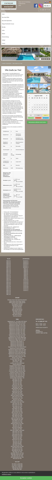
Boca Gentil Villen (5, 17)
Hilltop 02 (26, 270)
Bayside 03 (25, 262)
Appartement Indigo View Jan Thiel (17, 340)
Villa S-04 (8, 282)
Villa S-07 (8, 285)
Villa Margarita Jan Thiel (17, 419)
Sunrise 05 (25, 282)
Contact (3, 43)
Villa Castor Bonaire (17, 308)
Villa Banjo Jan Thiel (17, 387)
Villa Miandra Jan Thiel (17, 422)
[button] (40, 59)
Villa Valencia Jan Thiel (17, 449)
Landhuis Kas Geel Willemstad (17, 363)
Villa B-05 (8, 266)
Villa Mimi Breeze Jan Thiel (17, 423)
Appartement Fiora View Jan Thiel (17, 336)
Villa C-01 (8, 267)
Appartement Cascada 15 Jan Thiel (17, 328)
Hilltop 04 (26, 273)
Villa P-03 (8, 275)
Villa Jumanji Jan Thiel (17, 411)
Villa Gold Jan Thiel (17, 407)
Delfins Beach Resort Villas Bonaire (17, 302)
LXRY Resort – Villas (17, 361)
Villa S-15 (8, 289)
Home (3, 14)
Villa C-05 (8, 271)
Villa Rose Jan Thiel (17, 441)
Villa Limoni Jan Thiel (17, 416)
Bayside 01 (25, 260)
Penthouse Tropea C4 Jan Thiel (17, 372)
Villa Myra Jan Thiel (17, 426)
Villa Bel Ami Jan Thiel (17, 391)
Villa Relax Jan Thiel (17, 437)
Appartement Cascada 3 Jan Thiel (17, 329)
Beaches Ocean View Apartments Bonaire (17, 299)
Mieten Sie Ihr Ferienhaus (24, 2)
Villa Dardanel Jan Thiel (17, 398)
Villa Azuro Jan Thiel (17, 384)
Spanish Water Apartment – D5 (17, 377)
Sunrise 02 (25, 279)
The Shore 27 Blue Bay (17, 465)
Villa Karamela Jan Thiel (17, 412)
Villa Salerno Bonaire (17, 314)
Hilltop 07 (26, 275)
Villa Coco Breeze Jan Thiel (17, 395)
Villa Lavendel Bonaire (17, 309)
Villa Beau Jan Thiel (17, 390)
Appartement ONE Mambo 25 (17, 343)
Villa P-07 (8, 278)
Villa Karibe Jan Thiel (17, 414)
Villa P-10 (8, 281)
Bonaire (3, 33)
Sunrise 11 (25, 290)
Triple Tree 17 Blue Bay (17, 466)
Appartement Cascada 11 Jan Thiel (17, 325)
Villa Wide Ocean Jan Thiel (17, 454)
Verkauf (3, 40)
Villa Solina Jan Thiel (17, 445)
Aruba (3, 30)
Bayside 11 (25, 266)
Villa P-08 (8, 279)
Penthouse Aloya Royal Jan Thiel (17, 367)
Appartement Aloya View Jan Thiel (17, 324)
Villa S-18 (8, 291)
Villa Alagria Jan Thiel (17, 380)
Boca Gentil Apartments (7, 20)
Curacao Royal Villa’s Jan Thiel (17, 359)
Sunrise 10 (25, 289)
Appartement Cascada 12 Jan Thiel (17, 326)
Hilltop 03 (26, 271)
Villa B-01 (8, 260)
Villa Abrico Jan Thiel (17, 379)
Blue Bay (3, 27)
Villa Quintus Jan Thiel (17, 435)
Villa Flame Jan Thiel (17, 403)
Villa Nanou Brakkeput (17, 427)
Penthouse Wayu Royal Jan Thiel (17, 373)
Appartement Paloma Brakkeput (17, 348)
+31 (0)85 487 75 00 (44, 9)
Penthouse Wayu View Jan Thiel (17, 375)
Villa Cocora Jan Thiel (17, 396)
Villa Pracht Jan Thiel (17, 433)
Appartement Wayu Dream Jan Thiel (17, 356)
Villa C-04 (8, 270)
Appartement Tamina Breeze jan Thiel (17, 353)
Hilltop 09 (26, 277)
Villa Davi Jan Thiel (17, 399)
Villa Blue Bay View (17, 469)
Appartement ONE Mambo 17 (17, 341)
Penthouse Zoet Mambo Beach (17, 376)
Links (19, 5)
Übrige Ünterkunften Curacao (8, 24)
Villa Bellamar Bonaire (17, 305)
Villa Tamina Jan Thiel (17, 447)
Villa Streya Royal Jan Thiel (17, 446)
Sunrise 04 (25, 281)
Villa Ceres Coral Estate (17, 394)
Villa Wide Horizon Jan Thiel (17, 453)
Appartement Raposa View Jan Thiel (17, 351)
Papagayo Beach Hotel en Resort (17, 365)
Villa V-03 (8, 294)
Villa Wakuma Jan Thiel (17, 450)
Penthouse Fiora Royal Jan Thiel (17, 368)
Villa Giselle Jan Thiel (17, 63)
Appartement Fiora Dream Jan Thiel (17, 334)
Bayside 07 (25, 264)
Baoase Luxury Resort (17, 357)
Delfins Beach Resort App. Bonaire (17, 301)
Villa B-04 (8, 264)
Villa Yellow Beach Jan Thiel (17, 457)
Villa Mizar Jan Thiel (17, 424)
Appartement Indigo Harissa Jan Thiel (17, 338)
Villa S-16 (8, 290)
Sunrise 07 (25, 285)
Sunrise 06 (25, 283)
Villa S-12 (8, 287)
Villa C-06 (8, 273)
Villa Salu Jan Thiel (17, 442)
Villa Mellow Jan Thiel (17, 420)
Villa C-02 (8, 269)
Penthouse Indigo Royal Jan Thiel (17, 369)
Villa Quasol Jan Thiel (17, 434)
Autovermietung (5, 37)
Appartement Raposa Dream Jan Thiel (17, 349)
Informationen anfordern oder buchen (37, 122)
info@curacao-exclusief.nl (42, 327)
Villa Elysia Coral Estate (17, 400)
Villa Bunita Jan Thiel (17, 392)
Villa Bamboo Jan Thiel (17, 386)
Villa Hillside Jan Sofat (17, 408)
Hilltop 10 (26, 278)
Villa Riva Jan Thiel (17, 438)
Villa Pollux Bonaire (17, 312)
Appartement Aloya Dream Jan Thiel (17, 322)
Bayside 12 (25, 267)
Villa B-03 (8, 263)
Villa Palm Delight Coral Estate (17, 430)
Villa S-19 (8, 293)
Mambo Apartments (17, 364)
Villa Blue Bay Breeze (17, 468)
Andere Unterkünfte (6, 63)
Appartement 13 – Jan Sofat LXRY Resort (17, 321)
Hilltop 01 (26, 269)
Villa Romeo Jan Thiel (17, 439)
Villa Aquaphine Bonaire (17, 303)
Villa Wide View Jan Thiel (17, 455)
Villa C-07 (8, 274)
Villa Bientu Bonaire (17, 306)
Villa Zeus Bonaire (17, 316)
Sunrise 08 (25, 286)
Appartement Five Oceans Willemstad (17, 337)
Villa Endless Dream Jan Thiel (17, 402)
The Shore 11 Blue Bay (17, 463)
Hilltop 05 (26, 274)
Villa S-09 (8, 286)
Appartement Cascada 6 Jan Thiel (17, 332)
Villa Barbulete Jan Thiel (17, 388)
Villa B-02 (8, 262)
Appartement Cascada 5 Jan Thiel (17, 330)
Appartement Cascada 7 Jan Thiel (17, 333)
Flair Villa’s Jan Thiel (17, 360)
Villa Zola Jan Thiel (17, 458)
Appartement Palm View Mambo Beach (17, 346)
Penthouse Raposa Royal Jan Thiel (17, 371)
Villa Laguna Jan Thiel (17, 415)
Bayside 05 (25, 263)
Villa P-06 (8, 277)
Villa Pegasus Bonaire (17, 310)
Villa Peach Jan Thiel (17, 431)
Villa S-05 (8, 283)
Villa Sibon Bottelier (17, 443)
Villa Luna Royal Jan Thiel (17, 418)
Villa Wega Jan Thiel (17, 451)
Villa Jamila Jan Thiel (17, 410)
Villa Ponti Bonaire (17, 313)
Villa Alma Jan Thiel (17, 383)
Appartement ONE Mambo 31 (17, 345)
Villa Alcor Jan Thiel (17, 381)
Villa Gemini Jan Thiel (17, 404)
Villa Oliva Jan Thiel (17, 429)
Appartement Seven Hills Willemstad (17, 352)
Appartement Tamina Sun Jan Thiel (17, 355)
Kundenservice (21, 3)
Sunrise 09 (25, 287)
